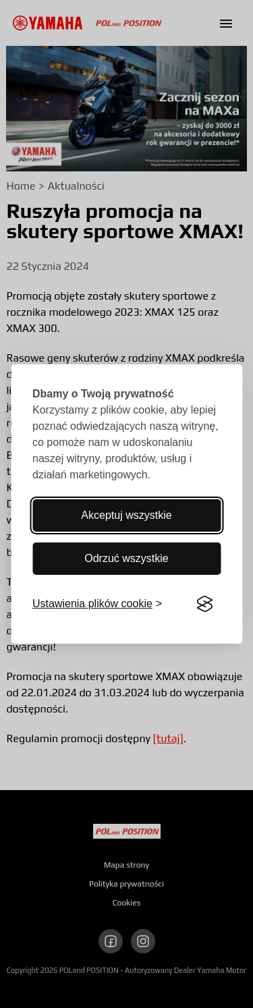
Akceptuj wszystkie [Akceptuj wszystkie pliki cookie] (126, 515)
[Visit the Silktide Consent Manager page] (204, 604)
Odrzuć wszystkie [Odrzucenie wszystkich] (126, 558)
